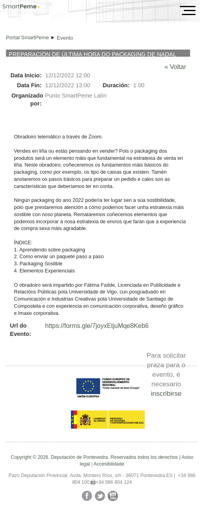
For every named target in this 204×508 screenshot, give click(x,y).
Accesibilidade (108, 464)
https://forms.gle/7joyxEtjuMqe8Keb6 (97, 325)
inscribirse (166, 393)
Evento (65, 38)
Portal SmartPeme (27, 37)
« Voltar (175, 66)
